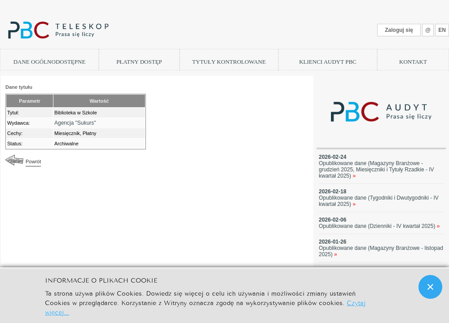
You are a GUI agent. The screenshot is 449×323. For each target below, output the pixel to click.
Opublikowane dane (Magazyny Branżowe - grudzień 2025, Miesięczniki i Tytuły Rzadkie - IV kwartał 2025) (376, 169)
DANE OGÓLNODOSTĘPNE (49, 61)
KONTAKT (413, 61)
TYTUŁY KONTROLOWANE (229, 61)
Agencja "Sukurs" (75, 123)
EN (442, 30)
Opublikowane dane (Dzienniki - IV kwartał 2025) (379, 226)
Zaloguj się (399, 30)
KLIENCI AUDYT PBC (328, 61)
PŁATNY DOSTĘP (139, 61)
